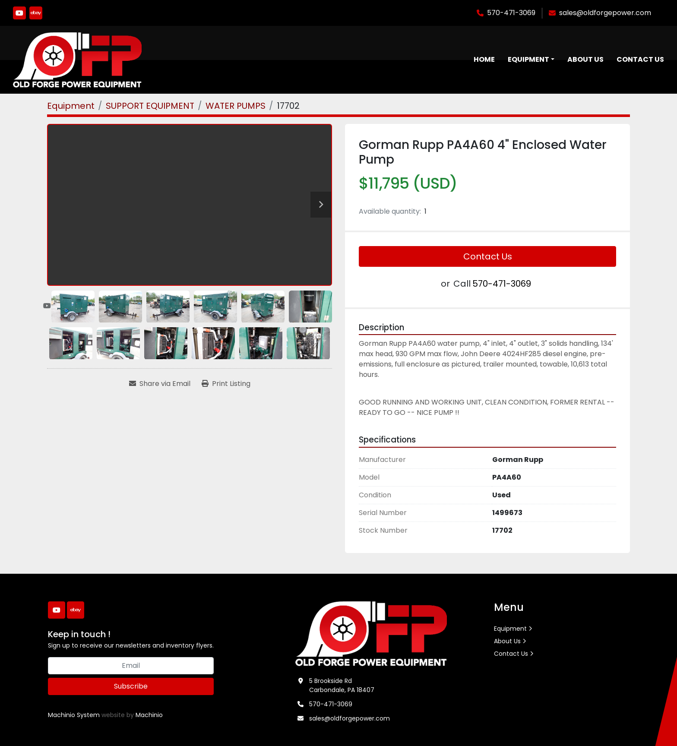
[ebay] (35, 12)
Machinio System (74, 715)
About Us (585, 60)
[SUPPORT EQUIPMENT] (150, 106)
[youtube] (19, 12)
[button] (531, 60)
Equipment (528, 60)
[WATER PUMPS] (236, 106)
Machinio (149, 715)
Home (484, 60)
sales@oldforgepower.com (605, 13)
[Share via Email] (159, 384)
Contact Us (640, 60)
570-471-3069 (511, 13)
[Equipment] (71, 106)
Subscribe (131, 687)
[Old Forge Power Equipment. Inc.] (371, 633)
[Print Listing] (226, 384)
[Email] (131, 666)
